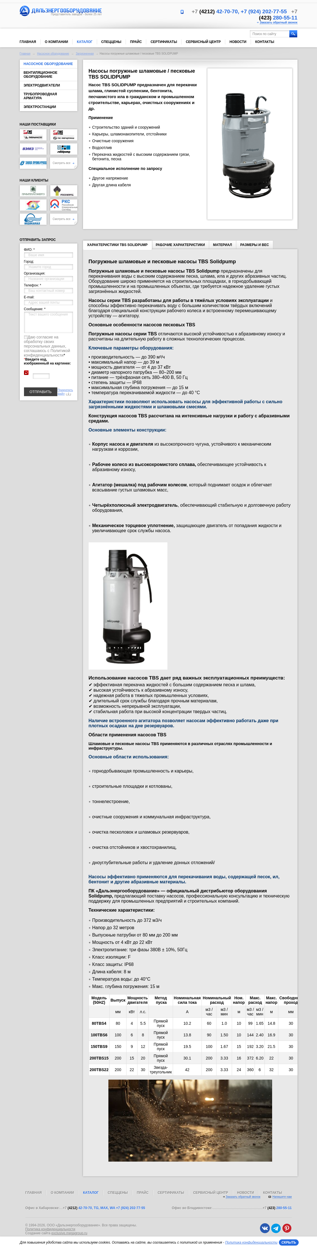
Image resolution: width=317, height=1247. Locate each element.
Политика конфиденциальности (50, 1229)
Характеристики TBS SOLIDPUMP (117, 246)
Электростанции (40, 107)
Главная (28, 42)
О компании (56, 42)
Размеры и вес (254, 245)
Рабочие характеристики (180, 245)
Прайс (136, 42)
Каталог (84, 42)
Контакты (264, 42)
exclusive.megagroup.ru (69, 1233)
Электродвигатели (42, 85)
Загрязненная (85, 53)
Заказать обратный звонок (278, 22)
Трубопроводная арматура (40, 96)
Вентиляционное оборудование (41, 75)
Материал (222, 245)
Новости (237, 42)
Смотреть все (64, 163)
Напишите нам (282, 1196)
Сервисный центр (203, 42)
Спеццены (111, 42)
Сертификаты (163, 42)
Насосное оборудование (53, 53)
